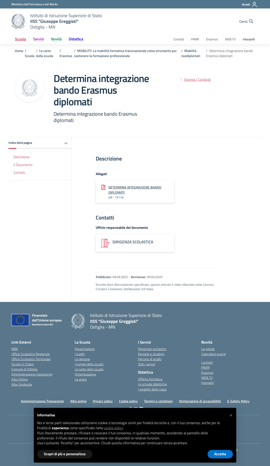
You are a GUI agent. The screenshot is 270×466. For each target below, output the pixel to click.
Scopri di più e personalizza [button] (65, 454)
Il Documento (23, 164)
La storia (81, 379)
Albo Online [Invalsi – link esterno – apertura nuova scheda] (19, 379)
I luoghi (80, 353)
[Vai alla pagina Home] (19, 50)
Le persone (82, 359)
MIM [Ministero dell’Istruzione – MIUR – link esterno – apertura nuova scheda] (14, 348)
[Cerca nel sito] (246, 21)
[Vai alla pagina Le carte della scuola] (44, 53)
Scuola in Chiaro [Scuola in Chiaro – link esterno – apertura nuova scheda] (22, 364)
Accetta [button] (220, 454)
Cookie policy (128, 401)
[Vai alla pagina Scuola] (29, 55)
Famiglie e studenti (151, 353)
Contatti (178, 39)
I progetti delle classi (152, 389)
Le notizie (208, 348)
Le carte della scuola (89, 369)
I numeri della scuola (89, 364)
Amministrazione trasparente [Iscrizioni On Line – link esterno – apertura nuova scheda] (31, 374)
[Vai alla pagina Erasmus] (65, 55)
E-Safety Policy (238, 401)
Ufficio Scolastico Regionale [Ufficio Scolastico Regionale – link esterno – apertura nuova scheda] (30, 353)
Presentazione (85, 348)
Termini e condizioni (158, 401)
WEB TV (230, 39)
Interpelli (249, 39)
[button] (40, 143)
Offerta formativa (150, 379)
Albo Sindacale (21, 384)
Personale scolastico (152, 348)
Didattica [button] (76, 39)
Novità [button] (56, 39)
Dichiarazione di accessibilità (200, 401)
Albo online (78, 401)
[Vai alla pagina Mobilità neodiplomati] (190, 53)
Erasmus (212, 39)
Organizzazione (85, 374)
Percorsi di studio (149, 359)
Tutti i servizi (146, 364)
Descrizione (21, 156)
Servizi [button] (38, 39)
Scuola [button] (20, 39)
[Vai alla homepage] (18, 21)
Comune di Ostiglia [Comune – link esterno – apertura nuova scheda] (24, 369)
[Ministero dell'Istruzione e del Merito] (34, 4)
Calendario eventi (213, 353)
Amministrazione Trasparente (42, 401)
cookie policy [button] (113, 428)
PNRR (195, 39)
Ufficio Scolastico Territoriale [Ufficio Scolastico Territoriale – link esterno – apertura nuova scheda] (30, 359)
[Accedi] (250, 4)
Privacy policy (103, 401)
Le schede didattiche (152, 384)
